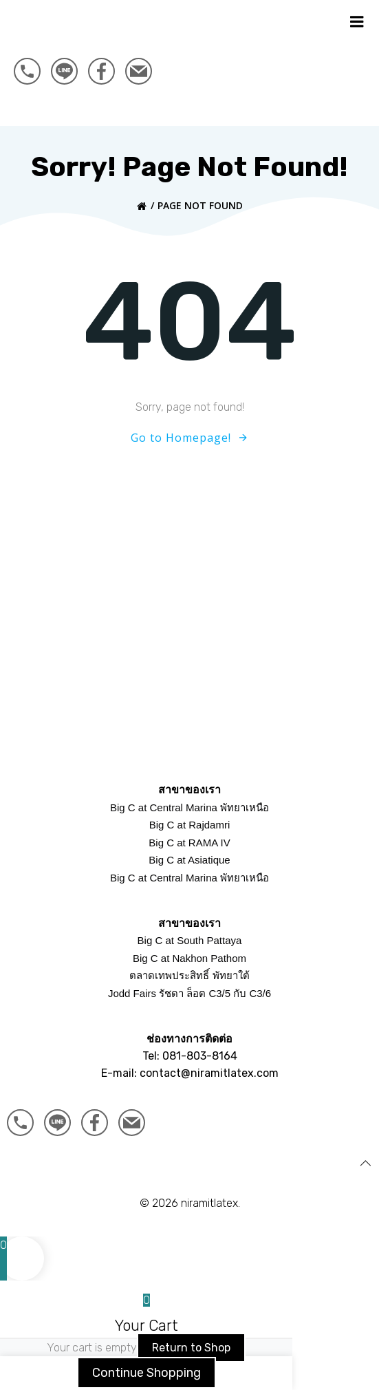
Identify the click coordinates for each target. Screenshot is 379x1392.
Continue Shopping (146, 1373)
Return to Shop (191, 1347)
